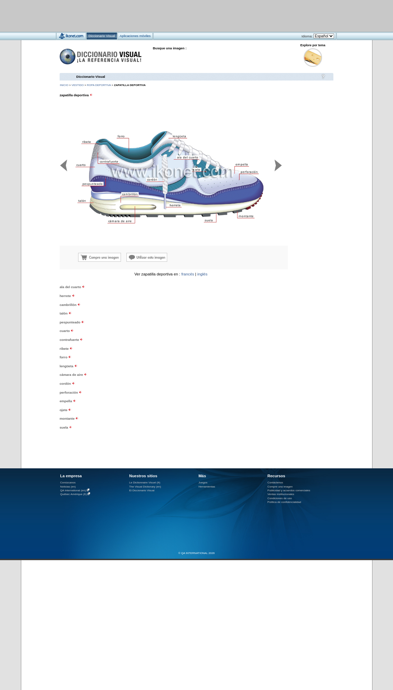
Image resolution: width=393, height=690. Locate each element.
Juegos (202, 482)
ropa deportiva (99, 85)
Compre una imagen (280, 486)
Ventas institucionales (281, 494)
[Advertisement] (176, 15)
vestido (78, 85)
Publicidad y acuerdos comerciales (289, 490)
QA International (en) (73, 490)
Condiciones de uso (280, 498)
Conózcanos (68, 482)
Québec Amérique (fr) (73, 494)
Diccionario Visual (90, 76)
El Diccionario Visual (142, 490)
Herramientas (206, 486)
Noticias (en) (68, 486)
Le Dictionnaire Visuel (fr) (144, 482)
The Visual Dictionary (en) (145, 486)
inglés (202, 274)
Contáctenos (275, 482)
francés (187, 274)
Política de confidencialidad (284, 502)
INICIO (64, 85)
